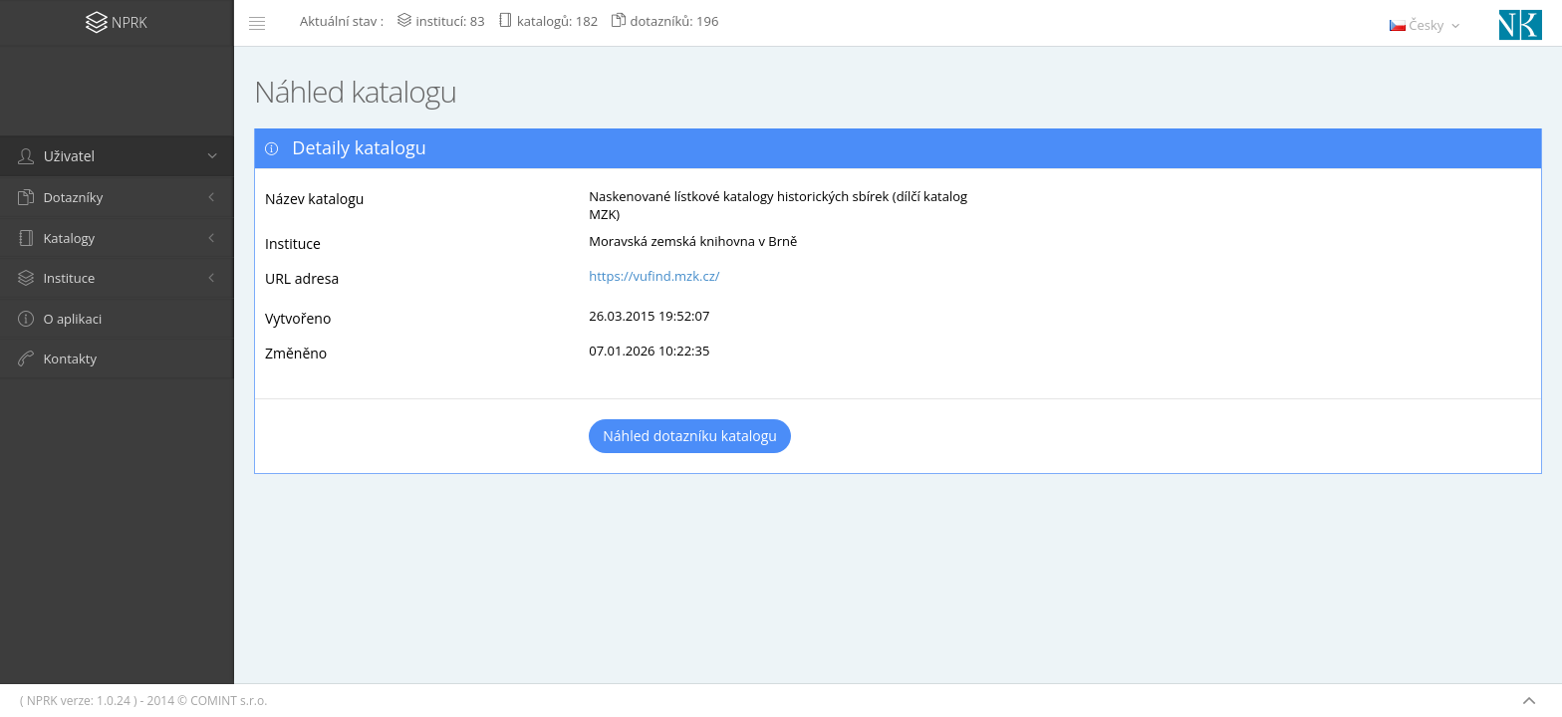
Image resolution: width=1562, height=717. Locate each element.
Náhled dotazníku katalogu (690, 435)
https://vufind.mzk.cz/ (654, 276)
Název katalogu (314, 198)
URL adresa (302, 278)
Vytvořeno (298, 318)
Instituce (293, 243)
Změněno (296, 353)
